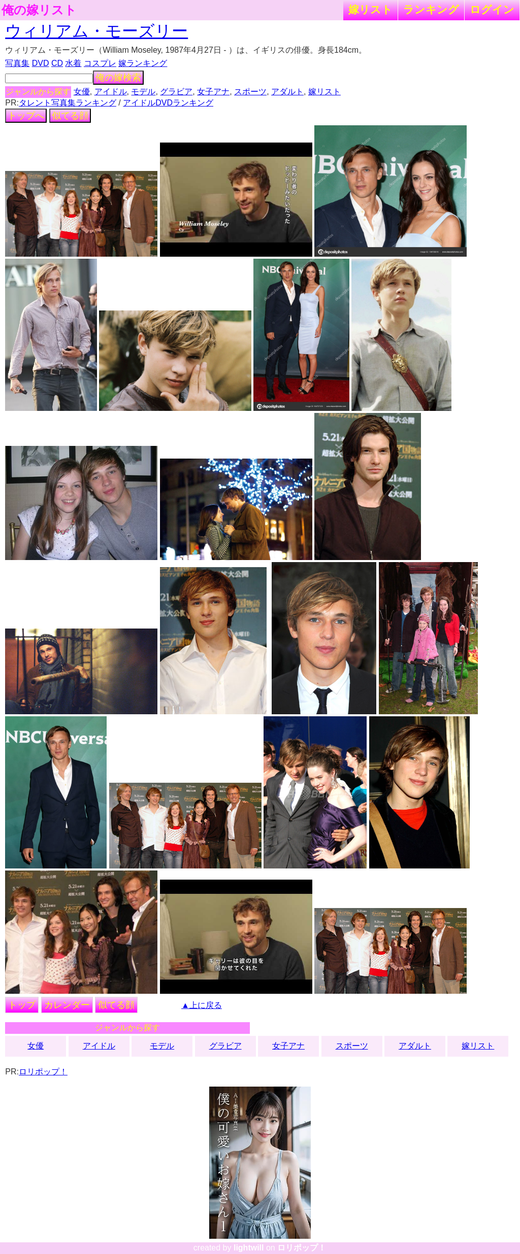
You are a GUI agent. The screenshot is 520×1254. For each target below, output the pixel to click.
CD (57, 63)
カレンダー (67, 1005)
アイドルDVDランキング (168, 102)
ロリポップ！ (43, 1071)
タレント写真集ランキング (67, 102)
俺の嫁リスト (39, 10)
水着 (73, 63)
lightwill (249, 1247)
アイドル (110, 91)
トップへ (26, 116)
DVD (40, 63)
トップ (22, 1005)
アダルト (287, 91)
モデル (143, 91)
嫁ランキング (142, 63)
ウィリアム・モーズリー (96, 31)
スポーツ (250, 91)
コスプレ (100, 63)
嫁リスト (370, 9)
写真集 (17, 63)
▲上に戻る (201, 1005)
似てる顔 (70, 116)
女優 (82, 91)
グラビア (176, 91)
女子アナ (213, 91)
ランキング (431, 9)
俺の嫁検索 (118, 78)
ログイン (492, 9)
